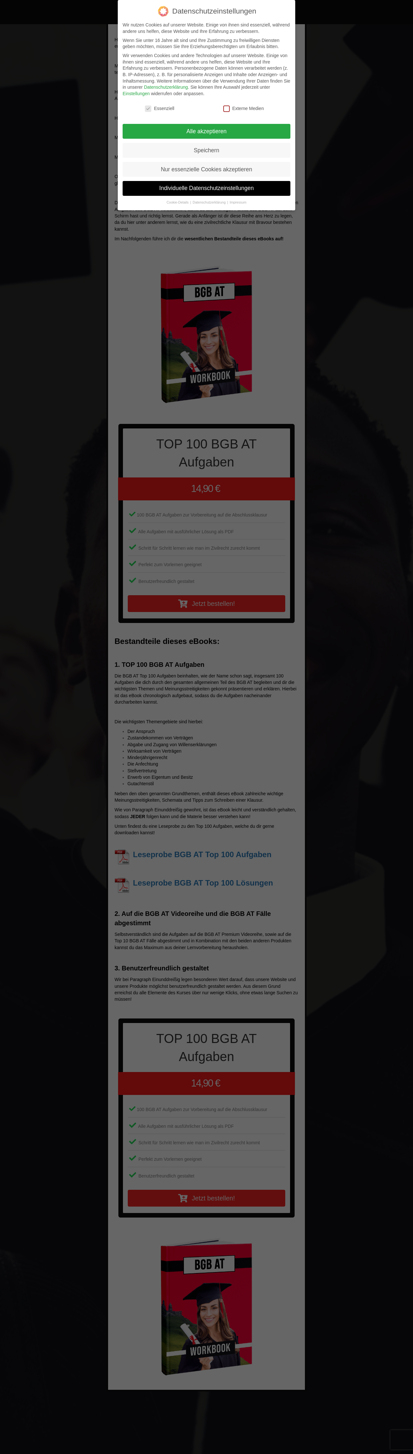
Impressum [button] (238, 202)
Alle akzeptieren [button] (206, 131)
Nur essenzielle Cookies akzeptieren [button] (206, 169)
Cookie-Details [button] (177, 202)
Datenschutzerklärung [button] (210, 202)
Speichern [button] (206, 150)
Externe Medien (243, 108)
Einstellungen (136, 93)
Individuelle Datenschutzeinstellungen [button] (206, 188)
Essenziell (159, 108)
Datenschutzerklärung (166, 87)
